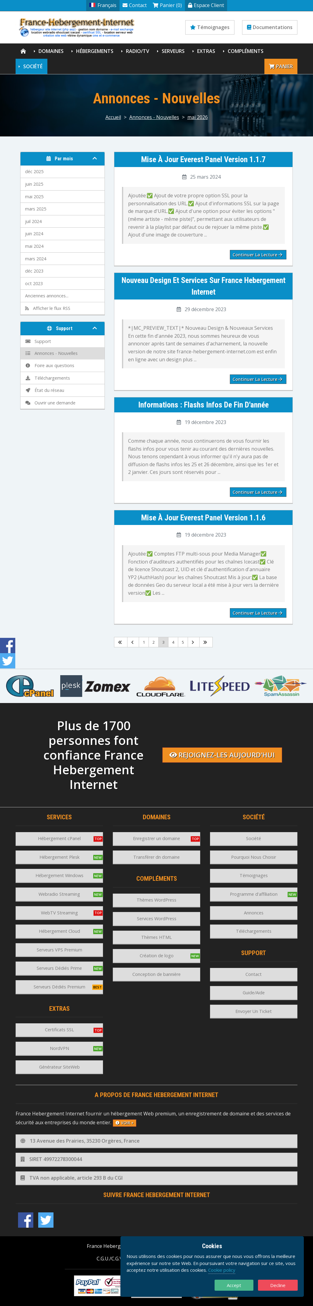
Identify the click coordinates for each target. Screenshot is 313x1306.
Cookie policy (221, 1270)
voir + (125, 1123)
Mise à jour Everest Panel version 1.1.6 (203, 517)
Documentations (270, 27)
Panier (281, 66)
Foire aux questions (49, 365)
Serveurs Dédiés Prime (59, 968)
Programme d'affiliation (254, 894)
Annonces (253, 913)
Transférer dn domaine (156, 857)
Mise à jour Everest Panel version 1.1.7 (203, 159)
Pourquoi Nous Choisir (253, 857)
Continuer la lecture (257, 255)
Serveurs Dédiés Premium (59, 987)
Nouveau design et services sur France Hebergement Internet (203, 286)
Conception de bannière (156, 974)
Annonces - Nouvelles (154, 117)
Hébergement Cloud (59, 931)
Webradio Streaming (59, 894)
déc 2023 (34, 271)
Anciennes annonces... (46, 296)
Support (38, 341)
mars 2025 (35, 209)
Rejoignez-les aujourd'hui (222, 755)
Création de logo (157, 955)
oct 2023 (34, 283)
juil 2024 (33, 221)
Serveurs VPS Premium (59, 950)
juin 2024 (34, 233)
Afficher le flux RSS (47, 308)
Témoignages (210, 27)
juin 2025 (34, 184)
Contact (135, 5)
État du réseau (44, 390)
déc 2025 (34, 171)
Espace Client (206, 5)
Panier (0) (167, 5)
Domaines (51, 51)
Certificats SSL (59, 1030)
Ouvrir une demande (50, 403)
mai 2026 (197, 117)
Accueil (113, 117)
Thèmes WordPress (156, 900)
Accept (234, 1285)
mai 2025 (34, 196)
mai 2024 (34, 246)
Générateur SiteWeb (59, 1067)
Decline (277, 1285)
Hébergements (94, 51)
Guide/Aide (254, 992)
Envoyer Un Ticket (253, 1011)
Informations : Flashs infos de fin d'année (203, 404)
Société (32, 66)
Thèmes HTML (156, 937)
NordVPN (59, 1048)
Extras (206, 51)
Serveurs (173, 51)
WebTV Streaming (59, 913)
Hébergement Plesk (59, 857)
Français (102, 5)
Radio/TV (137, 51)
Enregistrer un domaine (156, 838)
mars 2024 (35, 259)
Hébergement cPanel (59, 838)
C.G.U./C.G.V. (110, 1258)
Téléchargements (47, 378)
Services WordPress (156, 918)
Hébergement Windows (59, 875)
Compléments (245, 51)
